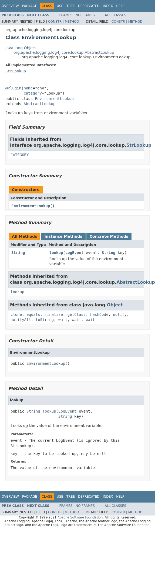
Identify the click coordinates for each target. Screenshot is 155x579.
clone (16, 314)
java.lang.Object (20, 48)
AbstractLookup (39, 104)
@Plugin (13, 88)
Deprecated (89, 6)
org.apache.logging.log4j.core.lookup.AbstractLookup (64, 52)
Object (115, 304)
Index (108, 6)
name (28, 88)
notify (120, 314)
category (32, 93)
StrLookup (15, 71)
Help (120, 6)
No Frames (85, 15)
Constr (55, 22)
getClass (77, 314)
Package (29, 6)
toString (45, 319)
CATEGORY (20, 155)
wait (63, 319)
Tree (70, 6)
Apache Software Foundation (80, 517)
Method (72, 22)
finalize (54, 314)
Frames (66, 15)
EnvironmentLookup (54, 98)
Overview (10, 6)
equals (33, 314)
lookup (56, 252)
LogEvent (74, 252)
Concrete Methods (109, 236)
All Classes (115, 15)
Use (60, 6)
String (18, 252)
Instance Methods (63, 236)
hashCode (99, 314)
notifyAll (21, 319)
